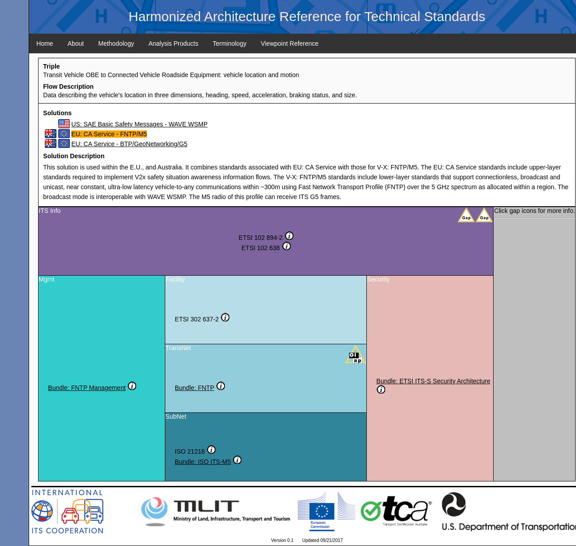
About (76, 43)
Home (44, 43)
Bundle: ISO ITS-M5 (203, 461)
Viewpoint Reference (289, 43)
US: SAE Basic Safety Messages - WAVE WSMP (139, 124)
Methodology (116, 43)
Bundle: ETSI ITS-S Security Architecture (433, 381)
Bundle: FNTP (194, 387)
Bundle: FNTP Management (86, 387)
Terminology (229, 43)
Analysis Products (173, 43)
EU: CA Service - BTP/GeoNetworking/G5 (129, 143)
